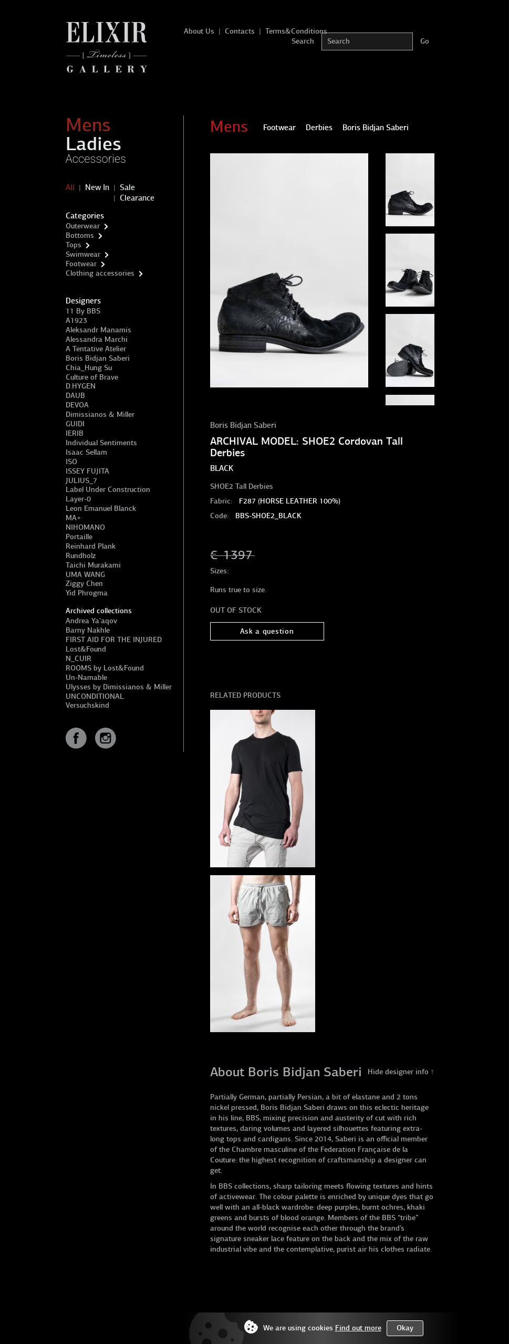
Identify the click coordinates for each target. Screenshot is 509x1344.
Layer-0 (78, 499)
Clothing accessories (100, 273)
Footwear (81, 263)
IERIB (75, 433)
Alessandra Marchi (97, 339)
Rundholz (81, 555)
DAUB (75, 395)
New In (97, 187)
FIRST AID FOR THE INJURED (114, 639)
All (70, 187)
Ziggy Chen (84, 583)
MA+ (73, 517)
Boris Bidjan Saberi (98, 358)
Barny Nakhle (88, 630)
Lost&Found (86, 649)
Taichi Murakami (93, 565)
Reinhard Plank (91, 546)
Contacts (240, 31)
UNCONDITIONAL (95, 696)
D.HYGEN (81, 386)
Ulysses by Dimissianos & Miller (119, 686)
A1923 (76, 320)
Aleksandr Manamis (98, 330)
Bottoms (80, 235)
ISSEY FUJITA (87, 471)
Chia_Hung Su (89, 367)
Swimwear (83, 254)
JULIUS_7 (81, 480)
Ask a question (267, 631)
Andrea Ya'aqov (91, 620)
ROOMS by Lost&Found (105, 668)
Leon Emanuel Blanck (101, 508)
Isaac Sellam (86, 452)
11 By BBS (83, 311)
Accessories (96, 158)
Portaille (79, 536)
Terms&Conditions (296, 31)
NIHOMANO (85, 527)
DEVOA (77, 405)
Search (303, 41)
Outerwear (83, 226)
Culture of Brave (92, 377)
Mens (88, 124)
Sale (127, 187)
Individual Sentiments (101, 442)
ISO (71, 461)
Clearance (137, 198)
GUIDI (75, 423)
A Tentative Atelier (96, 348)
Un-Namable (86, 677)
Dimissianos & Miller (100, 414)
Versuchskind (87, 705)
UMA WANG (85, 574)
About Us (199, 31)
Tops (73, 244)
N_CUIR (78, 658)
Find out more (358, 1328)
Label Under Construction (108, 489)
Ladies (93, 143)
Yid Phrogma (87, 593)
